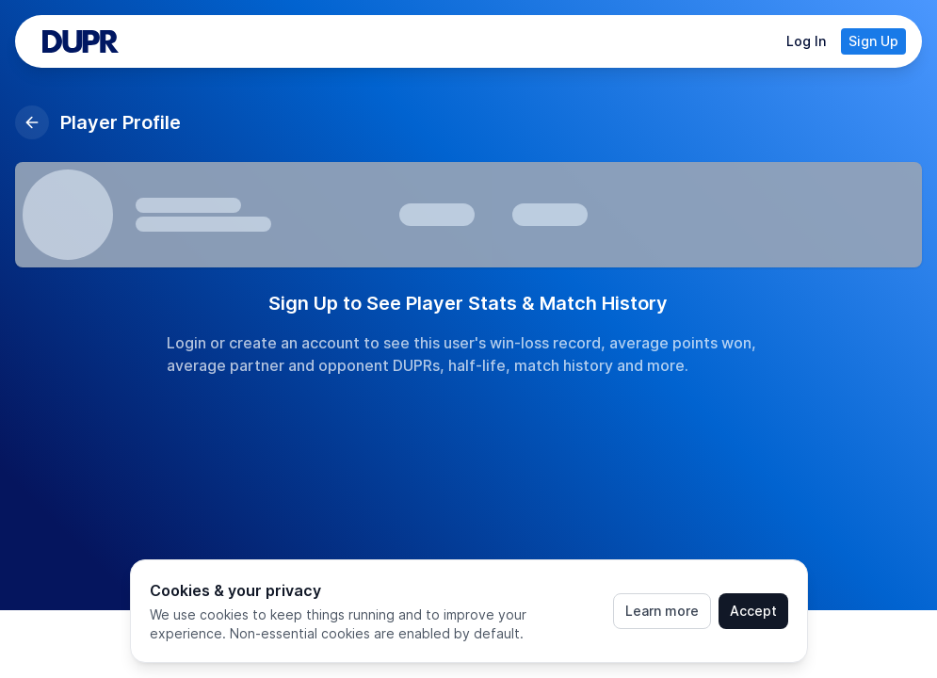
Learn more (662, 611)
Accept (753, 611)
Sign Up (873, 41)
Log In (806, 41)
